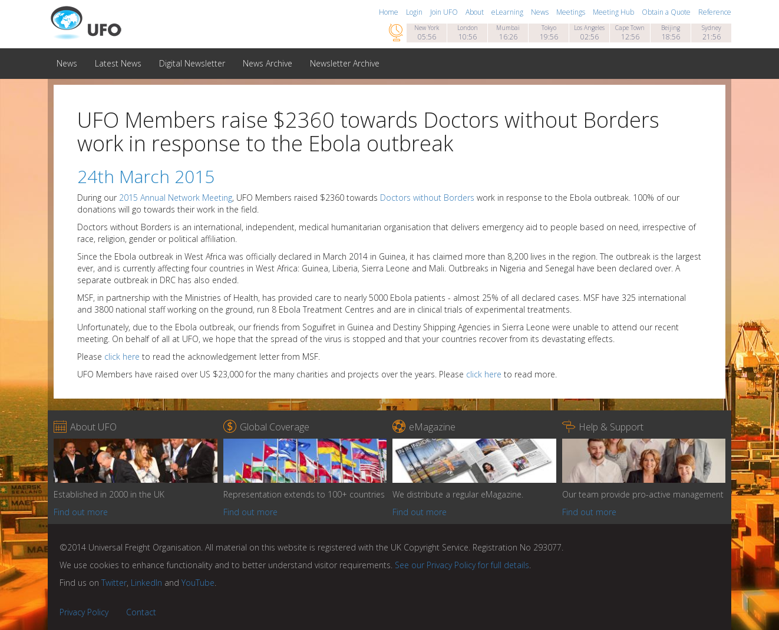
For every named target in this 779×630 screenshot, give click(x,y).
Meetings (571, 12)
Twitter (114, 582)
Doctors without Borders (427, 197)
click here (122, 356)
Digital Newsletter (192, 63)
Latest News (118, 63)
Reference (714, 12)
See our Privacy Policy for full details (462, 565)
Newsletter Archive (344, 63)
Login (415, 12)
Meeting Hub (614, 12)
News (540, 12)
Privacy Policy (84, 612)
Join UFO (445, 12)
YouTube (197, 582)
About (476, 12)
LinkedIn (146, 582)
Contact (141, 612)
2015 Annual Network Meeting (175, 197)
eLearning (508, 12)
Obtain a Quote (667, 12)
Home (389, 12)
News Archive (267, 63)
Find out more (81, 512)
